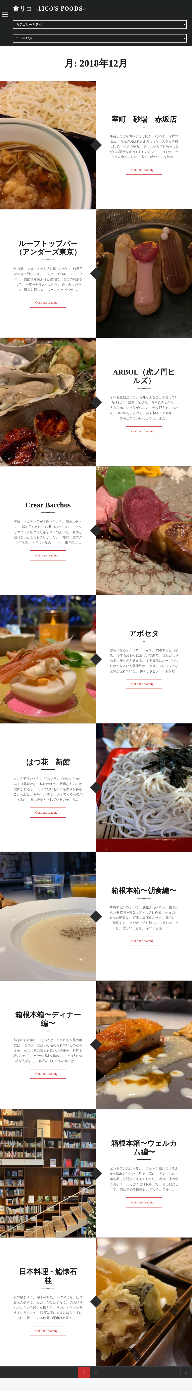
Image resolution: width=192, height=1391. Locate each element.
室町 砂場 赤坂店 (144, 119)
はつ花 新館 (48, 762)
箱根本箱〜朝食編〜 (144, 891)
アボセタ (144, 633)
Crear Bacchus (48, 505)
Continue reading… (145, 168)
